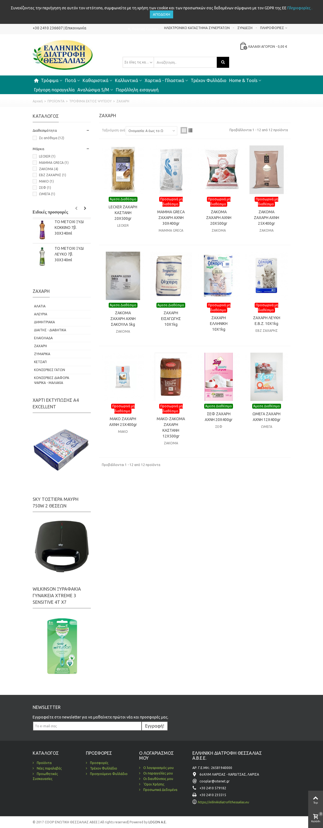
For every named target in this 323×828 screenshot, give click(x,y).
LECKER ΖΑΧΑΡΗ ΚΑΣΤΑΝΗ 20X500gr (123, 213)
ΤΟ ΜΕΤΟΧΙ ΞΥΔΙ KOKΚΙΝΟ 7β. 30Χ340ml (69, 227)
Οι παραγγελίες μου (157, 773)
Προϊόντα (44, 763)
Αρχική (38, 101)
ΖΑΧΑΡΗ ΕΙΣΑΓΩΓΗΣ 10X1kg (171, 319)
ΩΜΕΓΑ (47, 194)
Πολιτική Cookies (145, 29)
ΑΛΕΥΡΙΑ (40, 314)
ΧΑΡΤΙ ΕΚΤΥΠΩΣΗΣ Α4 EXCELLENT (56, 403)
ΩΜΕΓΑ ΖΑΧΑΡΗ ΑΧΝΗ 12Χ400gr (266, 417)
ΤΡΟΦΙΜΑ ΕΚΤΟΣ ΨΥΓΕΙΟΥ (90, 101)
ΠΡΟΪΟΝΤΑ (55, 101)
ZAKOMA (48, 169)
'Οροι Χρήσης (153, 784)
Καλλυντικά (126, 80)
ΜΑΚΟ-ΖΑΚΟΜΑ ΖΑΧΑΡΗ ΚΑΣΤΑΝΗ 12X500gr (171, 427)
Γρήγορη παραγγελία (54, 89)
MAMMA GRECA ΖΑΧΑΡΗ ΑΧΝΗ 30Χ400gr (171, 218)
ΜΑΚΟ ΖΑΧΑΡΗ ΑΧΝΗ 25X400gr (123, 422)
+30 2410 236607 (48, 28)
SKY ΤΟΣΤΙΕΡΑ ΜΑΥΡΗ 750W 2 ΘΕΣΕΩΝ (55, 502)
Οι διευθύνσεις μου (157, 779)
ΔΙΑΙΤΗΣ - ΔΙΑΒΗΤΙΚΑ (50, 330)
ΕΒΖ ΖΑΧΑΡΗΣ (52, 175)
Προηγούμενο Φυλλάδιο (108, 774)
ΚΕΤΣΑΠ (40, 362)
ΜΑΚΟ (46, 181)
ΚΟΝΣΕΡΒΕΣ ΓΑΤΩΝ (49, 370)
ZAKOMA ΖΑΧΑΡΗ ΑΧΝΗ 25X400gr (266, 218)
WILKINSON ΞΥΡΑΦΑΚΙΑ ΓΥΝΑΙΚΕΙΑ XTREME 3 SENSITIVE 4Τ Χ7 (57, 595)
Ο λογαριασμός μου (158, 768)
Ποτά (70, 80)
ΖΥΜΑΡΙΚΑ (42, 354)
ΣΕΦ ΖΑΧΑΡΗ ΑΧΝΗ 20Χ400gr (218, 417)
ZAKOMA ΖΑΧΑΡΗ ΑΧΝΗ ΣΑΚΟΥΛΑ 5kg (123, 319)
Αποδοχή (161, 14)
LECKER (47, 156)
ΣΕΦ (45, 187)
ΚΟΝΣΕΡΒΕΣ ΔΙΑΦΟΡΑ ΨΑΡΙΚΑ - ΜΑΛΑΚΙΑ (51, 380)
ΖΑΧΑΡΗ (40, 346)
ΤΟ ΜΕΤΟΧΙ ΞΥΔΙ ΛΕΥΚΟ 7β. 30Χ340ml (69, 254)
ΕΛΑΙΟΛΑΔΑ (43, 338)
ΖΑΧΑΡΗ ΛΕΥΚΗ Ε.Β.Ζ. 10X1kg (266, 321)
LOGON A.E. (157, 822)
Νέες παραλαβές (49, 768)
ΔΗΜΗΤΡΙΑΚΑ (44, 322)
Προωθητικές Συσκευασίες (45, 776)
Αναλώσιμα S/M (93, 89)
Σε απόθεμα (51, 138)
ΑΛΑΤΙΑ (40, 306)
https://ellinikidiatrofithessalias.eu (223, 802)
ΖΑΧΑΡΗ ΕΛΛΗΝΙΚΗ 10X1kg (218, 324)
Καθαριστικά (95, 80)
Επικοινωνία (75, 28)
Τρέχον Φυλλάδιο (208, 80)
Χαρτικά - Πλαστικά (164, 80)
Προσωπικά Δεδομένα (159, 789)
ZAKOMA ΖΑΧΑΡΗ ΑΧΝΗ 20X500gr (218, 218)
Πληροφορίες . (299, 8)
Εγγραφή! (154, 725)
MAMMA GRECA (54, 162)
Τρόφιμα (49, 80)
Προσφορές (98, 763)
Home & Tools (243, 80)
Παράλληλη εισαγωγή (137, 89)
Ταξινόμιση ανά (113, 130)
